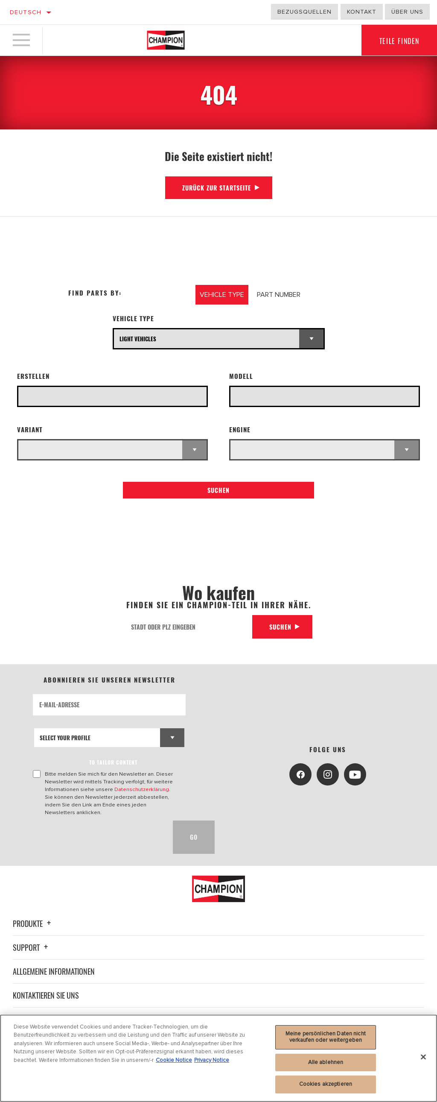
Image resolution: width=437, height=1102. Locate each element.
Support (31, 947)
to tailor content (113, 762)
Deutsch (26, 12)
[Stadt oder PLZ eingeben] (189, 627)
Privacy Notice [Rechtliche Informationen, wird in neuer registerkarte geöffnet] (211, 1060)
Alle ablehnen (326, 1062)
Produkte (33, 923)
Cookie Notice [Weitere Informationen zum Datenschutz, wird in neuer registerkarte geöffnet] (174, 1060)
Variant (30, 429)
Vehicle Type (133, 318)
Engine (240, 429)
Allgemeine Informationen (54, 971)
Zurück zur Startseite (216, 187)
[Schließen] (423, 1057)
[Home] (166, 40)
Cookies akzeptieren (325, 1084)
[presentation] (98, 837)
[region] (218, 1058)
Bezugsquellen (304, 11)
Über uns (407, 11)
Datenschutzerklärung (141, 789)
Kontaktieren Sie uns (46, 995)
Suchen (218, 490)
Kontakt (361, 11)
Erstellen (33, 376)
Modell (241, 376)
